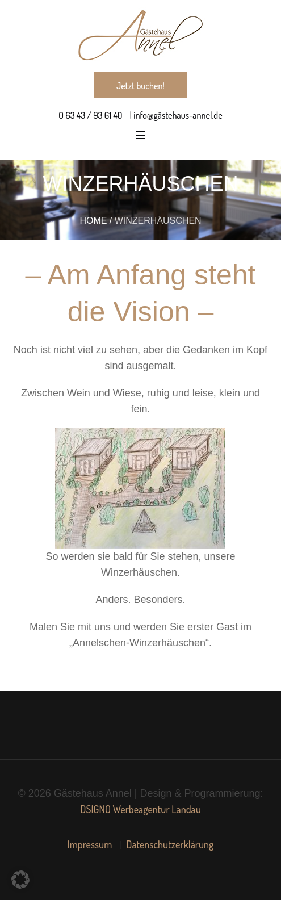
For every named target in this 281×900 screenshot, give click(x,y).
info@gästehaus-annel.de (177, 115)
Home (93, 220)
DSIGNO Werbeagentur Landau (140, 809)
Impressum (90, 844)
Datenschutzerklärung (169, 844)
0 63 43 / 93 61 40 (90, 115)
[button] (20, 879)
